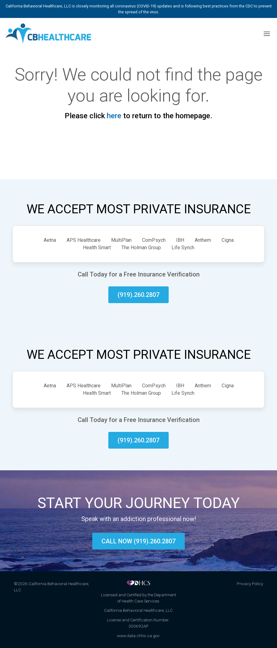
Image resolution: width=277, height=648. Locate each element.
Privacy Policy (250, 583)
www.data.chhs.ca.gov (138, 635)
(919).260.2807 (138, 294)
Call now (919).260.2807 (138, 541)
